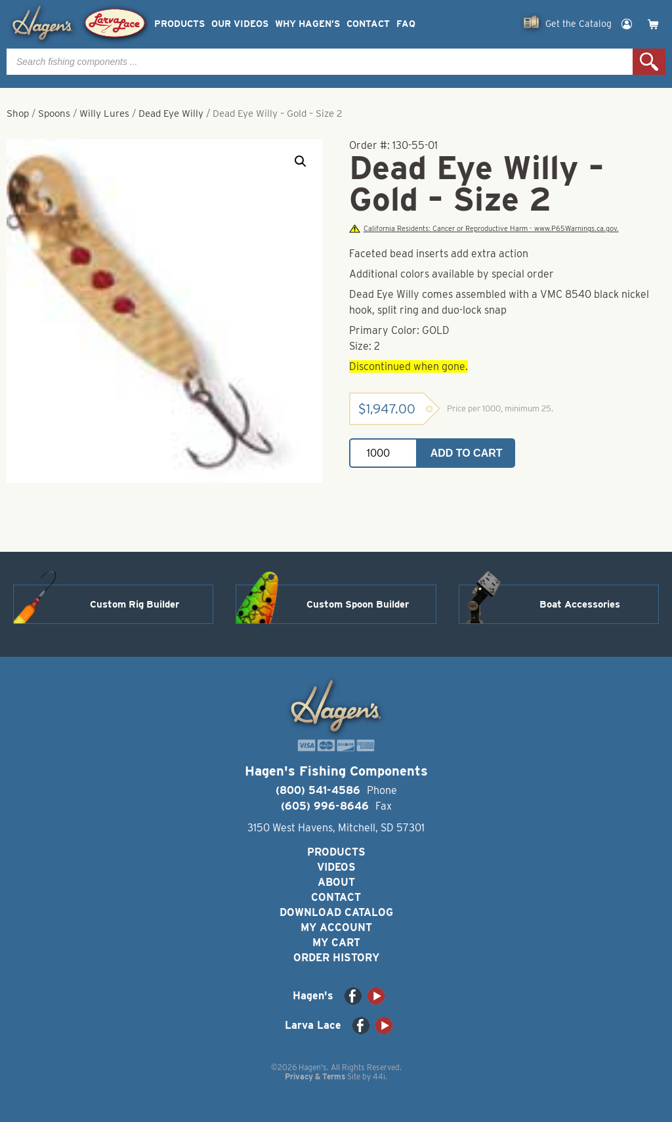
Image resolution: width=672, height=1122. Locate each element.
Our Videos (239, 24)
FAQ (405, 24)
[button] (300, 161)
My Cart (336, 942)
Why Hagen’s (307, 24)
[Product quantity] (383, 453)
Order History (336, 957)
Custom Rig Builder (134, 604)
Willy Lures (104, 113)
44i (379, 1076)
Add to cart (466, 453)
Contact (368, 24)
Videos (336, 867)
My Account (336, 927)
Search (649, 62)
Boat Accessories (579, 604)
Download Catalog (336, 912)
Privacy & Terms (315, 1076)
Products (179, 24)
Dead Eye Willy (170, 113)
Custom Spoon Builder (357, 604)
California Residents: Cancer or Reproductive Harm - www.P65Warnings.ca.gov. (483, 228)
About (336, 882)
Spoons (54, 113)
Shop (18, 113)
